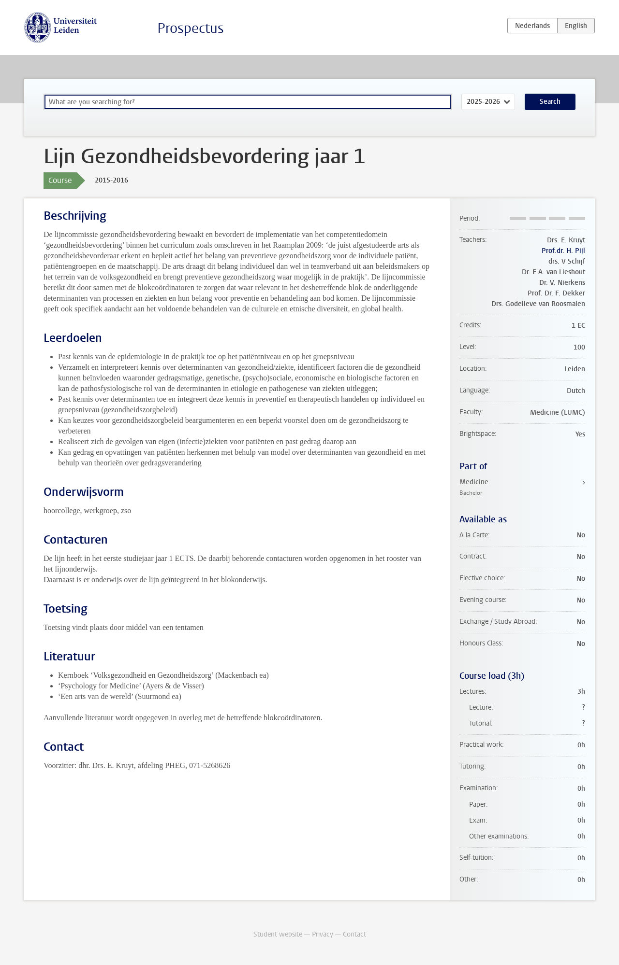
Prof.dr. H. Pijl (563, 250)
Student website (277, 934)
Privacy (322, 934)
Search (550, 101)
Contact (354, 934)
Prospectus (190, 28)
